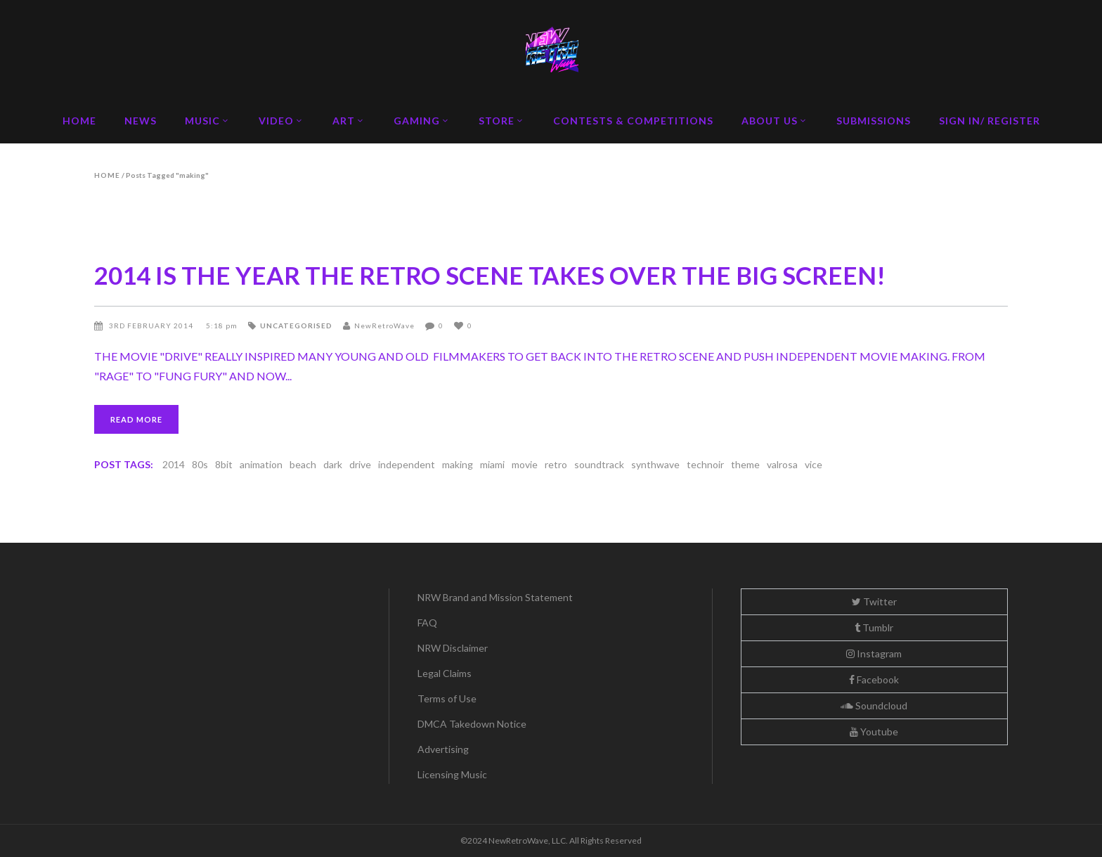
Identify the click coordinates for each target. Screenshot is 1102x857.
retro (556, 464)
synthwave (655, 464)
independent (406, 464)
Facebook (874, 679)
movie (525, 464)
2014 (173, 464)
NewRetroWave (384, 325)
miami (492, 464)
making (457, 464)
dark (332, 464)
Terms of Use (447, 698)
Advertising (443, 749)
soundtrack (599, 464)
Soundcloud (874, 705)
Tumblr (874, 627)
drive (360, 464)
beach (303, 464)
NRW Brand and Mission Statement (495, 597)
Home (107, 175)
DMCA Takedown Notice (471, 724)
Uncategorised (296, 325)
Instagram (874, 653)
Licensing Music (452, 774)
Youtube (874, 731)
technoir (705, 464)
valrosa (782, 464)
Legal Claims (444, 673)
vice (813, 464)
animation (261, 464)
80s (200, 464)
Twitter (874, 601)
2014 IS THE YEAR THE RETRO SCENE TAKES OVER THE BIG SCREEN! (490, 275)
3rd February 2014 (152, 325)
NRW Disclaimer (452, 648)
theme (745, 464)
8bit (224, 464)
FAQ (427, 623)
